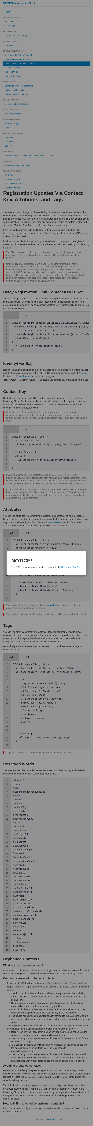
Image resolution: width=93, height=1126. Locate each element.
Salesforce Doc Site (71, 567)
